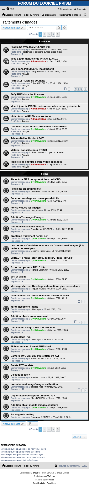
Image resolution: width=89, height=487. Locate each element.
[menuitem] (10, 9)
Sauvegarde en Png (22, 414)
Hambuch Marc (38, 377)
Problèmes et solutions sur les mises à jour (42, 52)
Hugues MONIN (38, 289)
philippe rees (37, 387)
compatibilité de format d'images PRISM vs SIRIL (40, 295)
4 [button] (53, 34)
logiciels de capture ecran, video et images (36, 161)
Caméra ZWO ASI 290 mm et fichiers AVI (35, 355)
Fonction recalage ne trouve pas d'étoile (35, 198)
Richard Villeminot (39, 270)
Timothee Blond (38, 49)
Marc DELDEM (38, 398)
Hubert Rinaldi (37, 358)
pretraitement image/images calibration (34, 384)
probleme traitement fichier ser (29, 236)
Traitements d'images (19, 22)
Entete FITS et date (22, 365)
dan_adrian (36, 210)
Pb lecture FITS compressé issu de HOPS (35, 179)
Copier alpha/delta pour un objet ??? (33, 395)
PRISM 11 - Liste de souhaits (28, 80)
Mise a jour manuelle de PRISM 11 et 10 (34, 58)
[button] (58, 34)
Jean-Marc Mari (38, 191)
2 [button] (44, 34)
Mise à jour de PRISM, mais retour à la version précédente (46, 106)
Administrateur (38, 61)
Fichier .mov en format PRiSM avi (31, 346)
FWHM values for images (26, 207)
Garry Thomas (37, 71)
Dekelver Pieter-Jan (40, 251)
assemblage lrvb (20, 337)
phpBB (36, 473)
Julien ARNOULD (39, 83)
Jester (51, 480)
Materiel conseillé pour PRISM (29, 150)
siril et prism (18, 276)
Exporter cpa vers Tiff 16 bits (28, 267)
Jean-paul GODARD (40, 417)
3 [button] (49, 34)
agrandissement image (24, 306)
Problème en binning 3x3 (26, 188)
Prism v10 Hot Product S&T (27, 138)
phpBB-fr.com (49, 476)
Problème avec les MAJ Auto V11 (30, 46)
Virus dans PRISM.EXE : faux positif (32, 68)
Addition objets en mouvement (29, 316)
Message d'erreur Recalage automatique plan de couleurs (45, 286)
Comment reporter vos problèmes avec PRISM (38, 126)
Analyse (25, 63)
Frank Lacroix (37, 152)
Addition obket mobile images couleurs (34, 405)
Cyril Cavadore (38, 97)
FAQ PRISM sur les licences (27, 94)
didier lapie (36, 309)
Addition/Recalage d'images (27, 217)
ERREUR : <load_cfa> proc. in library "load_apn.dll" (42, 257)
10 (85, 89)
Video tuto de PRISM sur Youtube (31, 116)
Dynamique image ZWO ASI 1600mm (33, 327)
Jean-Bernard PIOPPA (41, 229)
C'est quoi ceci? (20, 374)
